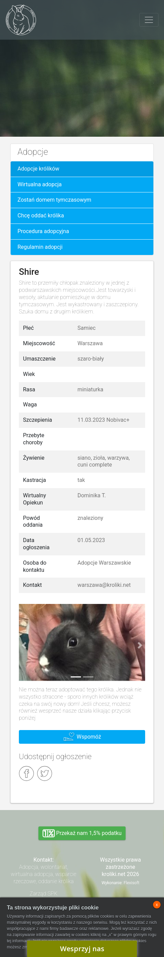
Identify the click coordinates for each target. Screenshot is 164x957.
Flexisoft (131, 882)
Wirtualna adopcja (39, 184)
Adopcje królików (38, 168)
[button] (24, 645)
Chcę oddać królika (40, 215)
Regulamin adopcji (39, 247)
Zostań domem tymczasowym (54, 200)
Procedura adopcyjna (43, 231)
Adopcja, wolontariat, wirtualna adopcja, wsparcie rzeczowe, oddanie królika (43, 874)
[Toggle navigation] (149, 20)
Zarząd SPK (43, 893)
